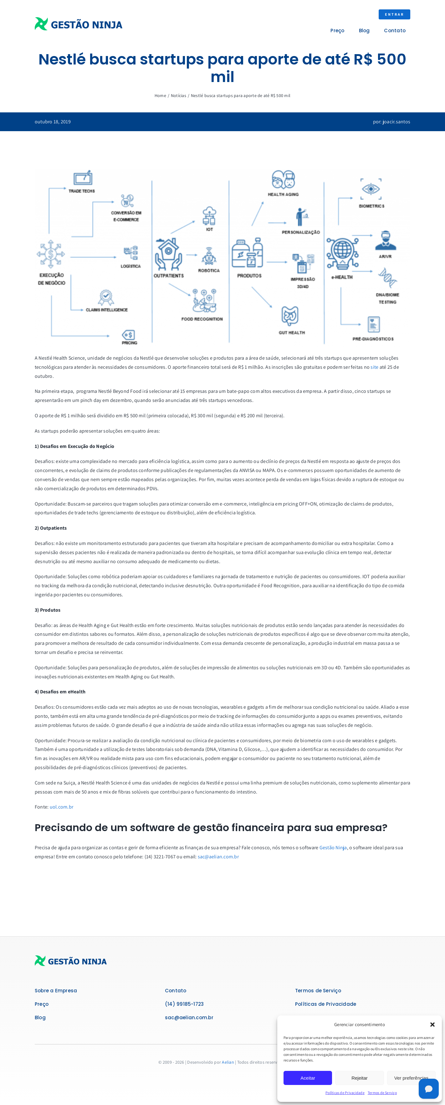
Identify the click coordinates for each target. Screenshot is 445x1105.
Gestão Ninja (333, 847)
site (374, 367)
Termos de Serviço (382, 1092)
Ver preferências (411, 1078)
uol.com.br (61, 807)
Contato (176, 990)
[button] (432, 1024)
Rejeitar (359, 1078)
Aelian (228, 1062)
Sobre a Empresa (56, 990)
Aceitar (307, 1078)
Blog (40, 1017)
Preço (42, 1004)
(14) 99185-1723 (184, 1004)
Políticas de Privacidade (345, 1092)
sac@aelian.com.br (218, 856)
